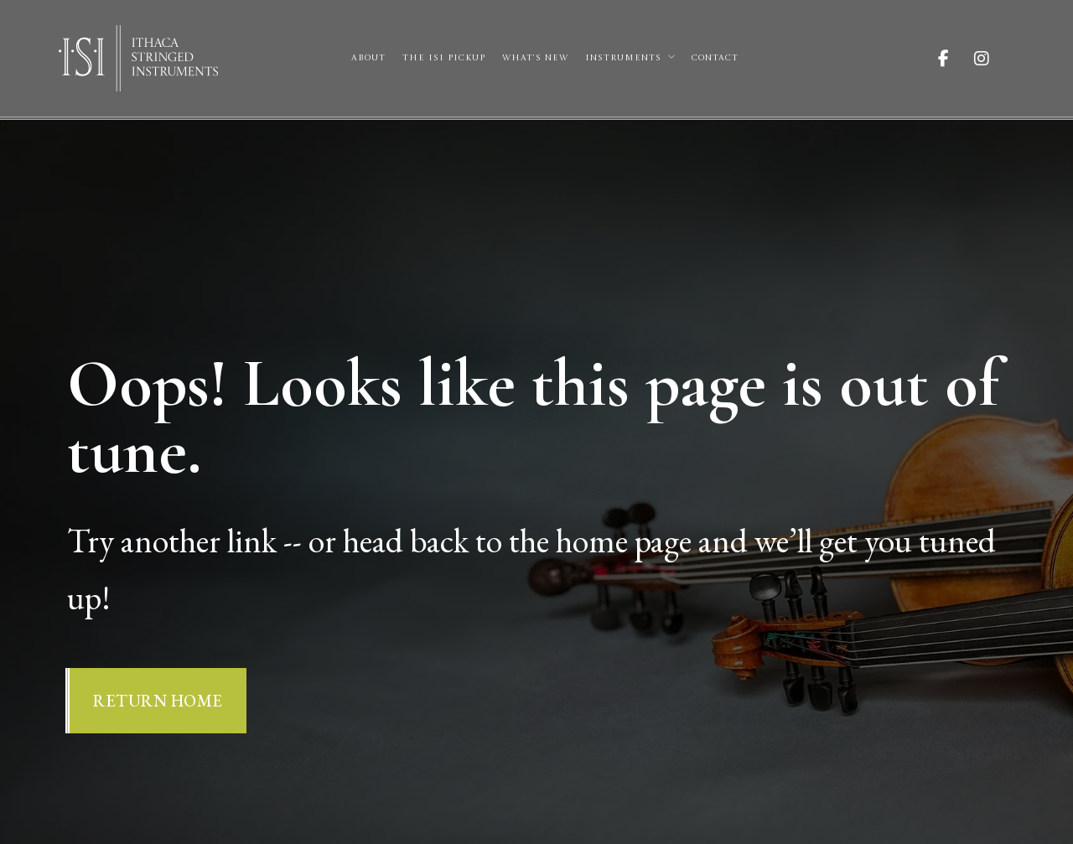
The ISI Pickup (443, 58)
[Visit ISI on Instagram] (994, 58)
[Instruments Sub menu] (671, 57)
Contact (715, 58)
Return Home (158, 701)
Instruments (623, 58)
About (368, 58)
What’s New (535, 58)
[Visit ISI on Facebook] (956, 58)
